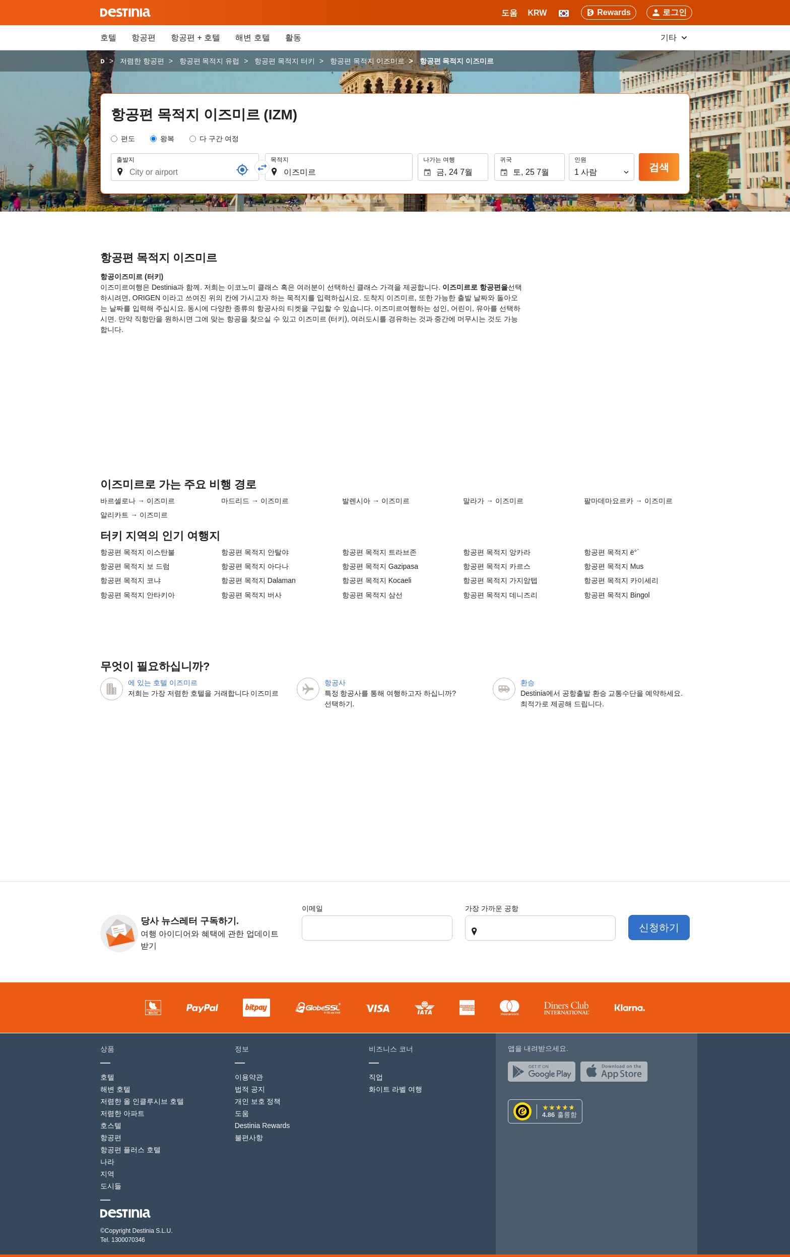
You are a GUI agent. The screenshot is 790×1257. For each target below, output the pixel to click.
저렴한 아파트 (122, 1113)
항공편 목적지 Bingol (617, 595)
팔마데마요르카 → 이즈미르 (628, 501)
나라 (107, 1162)
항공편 (143, 37)
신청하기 (659, 927)
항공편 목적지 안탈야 (255, 552)
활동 (293, 37)
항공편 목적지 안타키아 (137, 595)
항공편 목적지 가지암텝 (500, 580)
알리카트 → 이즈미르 (134, 515)
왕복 (167, 139)
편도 (128, 139)
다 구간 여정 (219, 139)
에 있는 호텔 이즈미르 (163, 683)
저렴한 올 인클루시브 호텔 (142, 1101)
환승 (527, 683)
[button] (537, 12)
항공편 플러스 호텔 (130, 1150)
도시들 (110, 1186)
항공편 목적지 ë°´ (611, 552)
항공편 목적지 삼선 (372, 595)
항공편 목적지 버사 (251, 595)
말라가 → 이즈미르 (493, 501)
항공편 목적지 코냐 (130, 580)
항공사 (335, 683)
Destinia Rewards (262, 1125)
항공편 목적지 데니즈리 (500, 595)
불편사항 (249, 1138)
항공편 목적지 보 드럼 (135, 566)
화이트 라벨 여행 (395, 1089)
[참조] (242, 169)
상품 (107, 1049)
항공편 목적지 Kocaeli (377, 580)
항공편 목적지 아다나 (255, 566)
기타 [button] (674, 37)
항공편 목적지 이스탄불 (137, 552)
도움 (242, 1113)
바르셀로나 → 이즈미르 (137, 501)
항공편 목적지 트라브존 (379, 552)
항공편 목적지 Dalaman (258, 580)
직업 (376, 1077)
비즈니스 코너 (391, 1049)
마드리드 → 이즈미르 (255, 501)
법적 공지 (250, 1089)
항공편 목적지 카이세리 (621, 580)
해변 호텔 (252, 37)
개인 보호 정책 (258, 1101)
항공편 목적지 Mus (613, 566)
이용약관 (249, 1077)
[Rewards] (608, 13)
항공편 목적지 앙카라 (497, 552)
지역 (107, 1174)
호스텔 (110, 1125)
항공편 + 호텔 (195, 37)
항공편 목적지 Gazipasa (380, 566)
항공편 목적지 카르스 (497, 566)
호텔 (108, 37)
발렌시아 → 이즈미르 (376, 501)
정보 (242, 1049)
